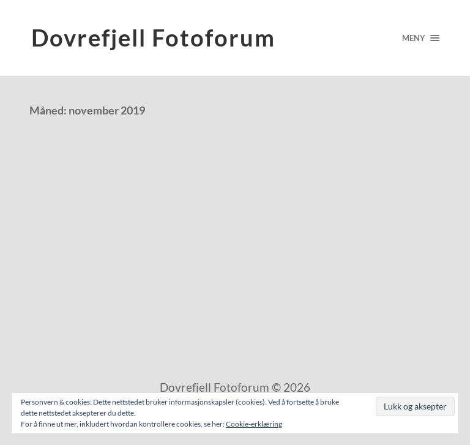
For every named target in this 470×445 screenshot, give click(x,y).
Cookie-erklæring (254, 423)
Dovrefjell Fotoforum (153, 37)
